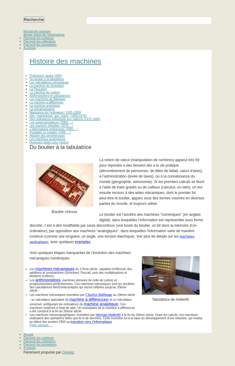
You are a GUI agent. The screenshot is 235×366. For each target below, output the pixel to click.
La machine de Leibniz (45, 92)
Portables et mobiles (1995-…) (50, 132)
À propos (30, 48)
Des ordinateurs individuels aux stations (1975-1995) (65, 119)
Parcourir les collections (40, 41)
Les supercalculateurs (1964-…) (51, 122)
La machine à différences (47, 102)
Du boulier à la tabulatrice (47, 79)
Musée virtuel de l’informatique (44, 34)
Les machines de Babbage (47, 99)
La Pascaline (38, 89)
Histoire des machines (65, 61)
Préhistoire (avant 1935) (46, 75)
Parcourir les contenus (39, 38)
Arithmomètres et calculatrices (50, 95)
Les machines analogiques (47, 139)
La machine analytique (45, 105)
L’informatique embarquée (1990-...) (54, 129)
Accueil (28, 334)
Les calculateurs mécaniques (49, 82)
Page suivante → (41, 325)
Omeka (68, 352)
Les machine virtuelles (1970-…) (51, 125)
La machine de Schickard (47, 85)
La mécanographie (42, 109)
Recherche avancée (37, 31)
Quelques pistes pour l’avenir (49, 142)
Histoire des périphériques (47, 135)
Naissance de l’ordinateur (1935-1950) (55, 112)
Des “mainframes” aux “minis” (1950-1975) (58, 115)
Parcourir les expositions (40, 44)
